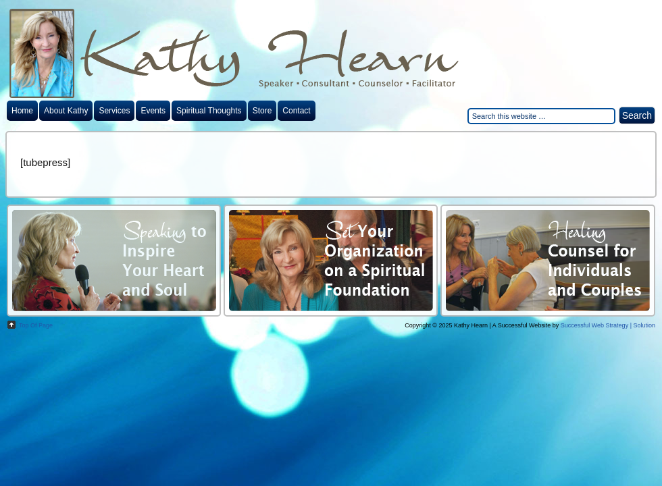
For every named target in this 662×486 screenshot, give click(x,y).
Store (262, 110)
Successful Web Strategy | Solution (608, 325)
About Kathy (66, 110)
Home (22, 110)
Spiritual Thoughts (209, 110)
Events (153, 110)
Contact (296, 110)
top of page (36, 325)
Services (114, 110)
